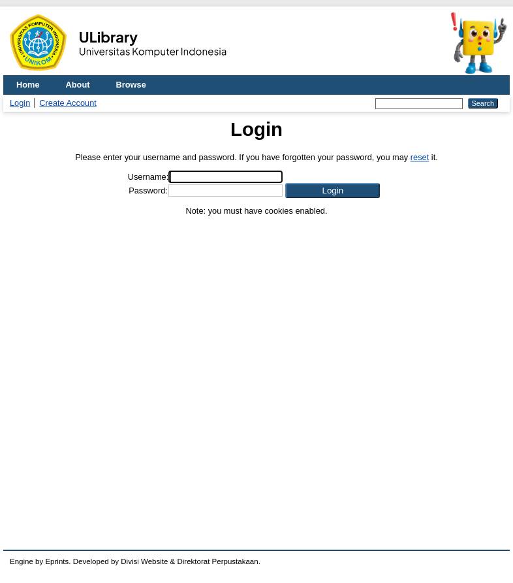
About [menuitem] (78, 85)
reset (420, 157)
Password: (148, 190)
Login (20, 103)
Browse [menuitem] (131, 85)
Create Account (68, 103)
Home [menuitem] (28, 85)
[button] (332, 190)
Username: (148, 177)
